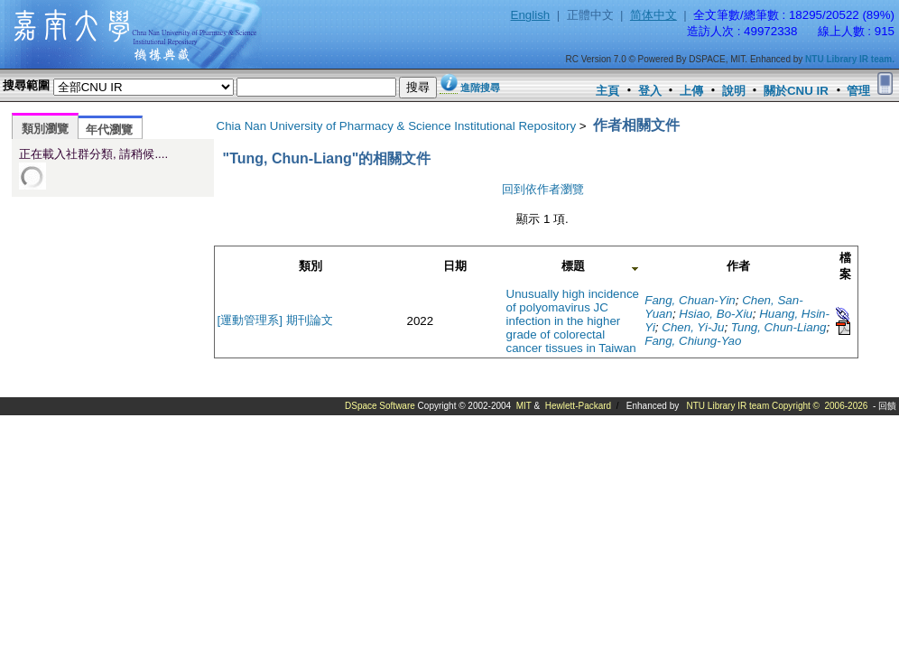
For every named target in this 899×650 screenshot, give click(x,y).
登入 (650, 91)
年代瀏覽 (109, 129)
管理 (858, 91)
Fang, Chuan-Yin (690, 300)
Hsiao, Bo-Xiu (716, 313)
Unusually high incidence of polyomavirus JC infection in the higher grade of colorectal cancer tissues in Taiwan (572, 321)
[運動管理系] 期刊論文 (275, 320)
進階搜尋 (480, 87)
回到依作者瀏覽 (543, 189)
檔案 (845, 266)
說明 (734, 91)
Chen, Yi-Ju (693, 327)
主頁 (607, 91)
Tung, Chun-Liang (779, 327)
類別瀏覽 (45, 128)
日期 (455, 266)
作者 (738, 266)
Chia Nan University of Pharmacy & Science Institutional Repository (397, 126)
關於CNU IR (796, 91)
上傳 (691, 91)
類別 (310, 266)
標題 (573, 266)
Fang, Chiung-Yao (692, 341)
